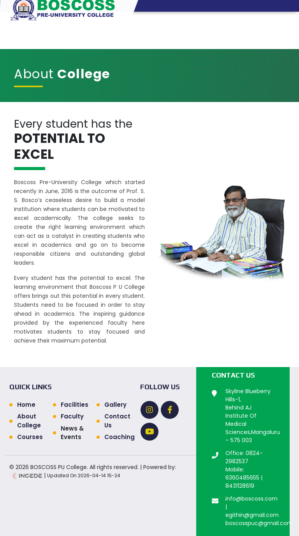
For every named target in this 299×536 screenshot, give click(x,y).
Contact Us (117, 420)
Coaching (117, 437)
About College (29, 420)
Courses (30, 437)
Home (26, 405)
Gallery (115, 405)
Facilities (74, 405)
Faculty (72, 416)
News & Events (72, 432)
